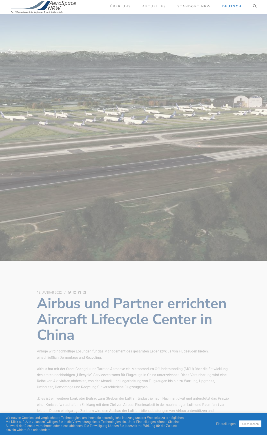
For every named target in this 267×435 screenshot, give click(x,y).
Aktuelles (154, 6)
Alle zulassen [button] (250, 424)
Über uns (120, 6)
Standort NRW (194, 6)
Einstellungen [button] (226, 424)
